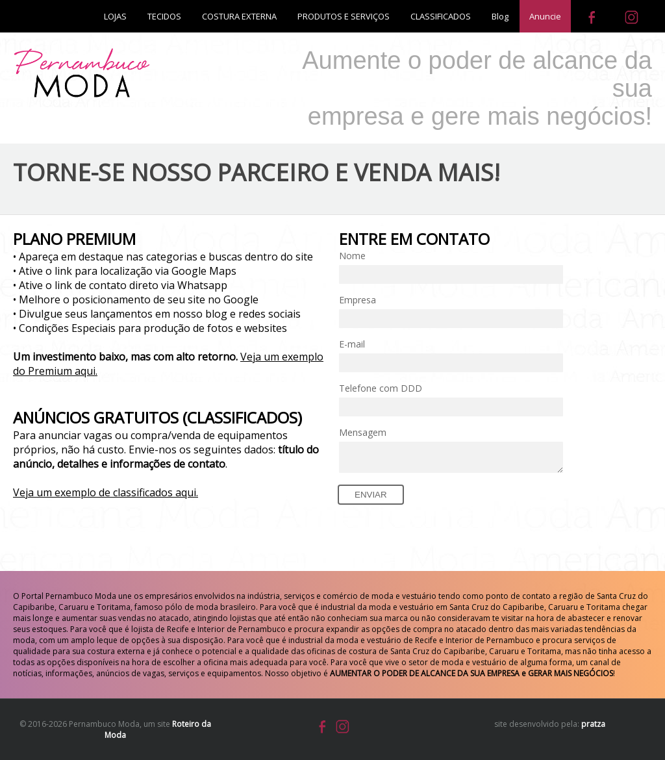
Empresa (357, 300)
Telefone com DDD (380, 388)
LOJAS (115, 16)
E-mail (352, 344)
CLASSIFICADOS (440, 16)
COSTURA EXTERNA (239, 16)
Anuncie (545, 16)
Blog (500, 16)
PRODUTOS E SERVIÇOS (343, 16)
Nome (352, 255)
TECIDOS (164, 16)
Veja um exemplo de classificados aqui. (105, 492)
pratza (593, 723)
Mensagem (362, 432)
